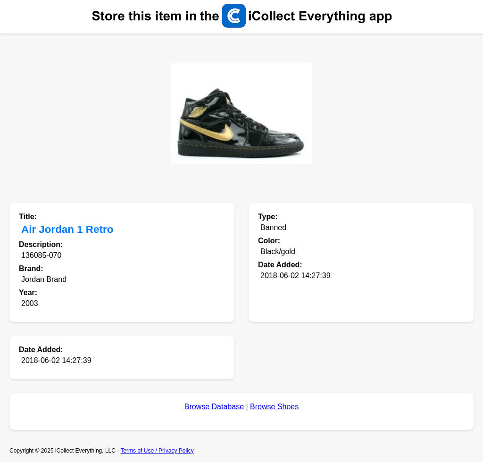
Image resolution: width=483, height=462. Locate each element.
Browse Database (214, 407)
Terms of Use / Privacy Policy (156, 450)
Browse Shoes (274, 407)
